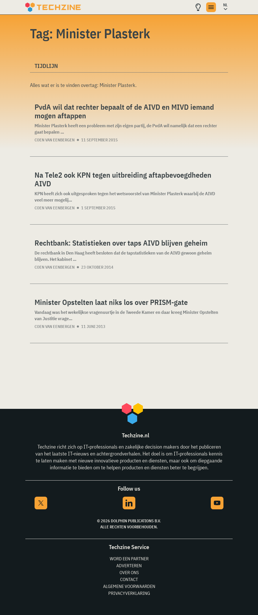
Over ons (129, 572)
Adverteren (129, 565)
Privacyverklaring (129, 593)
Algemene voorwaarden (129, 586)
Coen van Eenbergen (55, 140)
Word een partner (129, 558)
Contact (129, 579)
